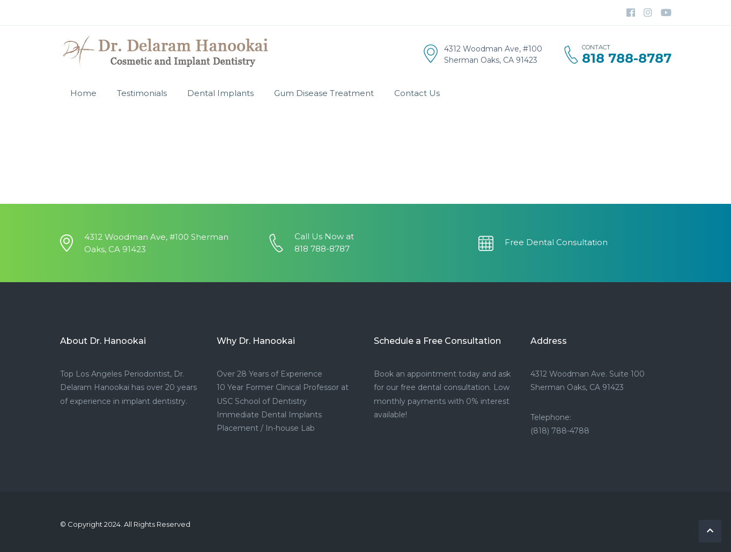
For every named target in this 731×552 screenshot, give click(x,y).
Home (83, 93)
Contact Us (417, 93)
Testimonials (142, 93)
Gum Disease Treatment (324, 93)
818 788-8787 (626, 58)
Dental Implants (220, 93)
